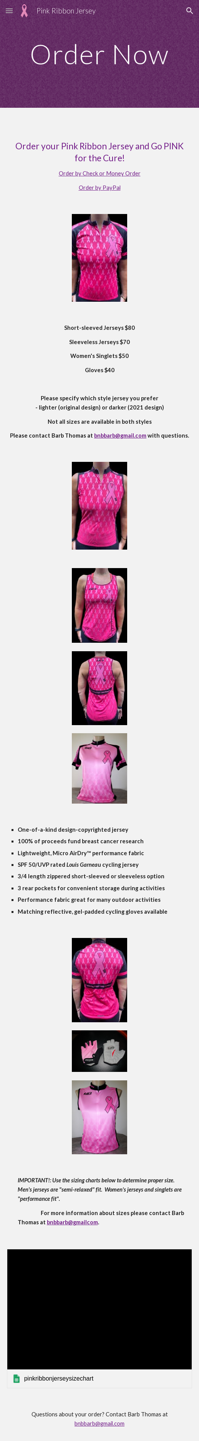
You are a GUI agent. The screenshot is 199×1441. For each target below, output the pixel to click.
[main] (99, 54)
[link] (99, 1318)
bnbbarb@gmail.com (99, 1423)
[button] (9, 10)
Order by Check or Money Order (100, 173)
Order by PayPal (100, 187)
